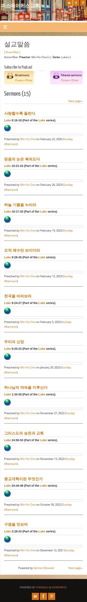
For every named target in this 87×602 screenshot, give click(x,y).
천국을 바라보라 (17, 296)
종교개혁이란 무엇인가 (23, 479)
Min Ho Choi (28, 139)
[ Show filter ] (12, 52)
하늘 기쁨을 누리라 (20, 205)
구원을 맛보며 (16, 524)
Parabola (42, 587)
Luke (7, 120)
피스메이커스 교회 (20, 5)
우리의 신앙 (14, 342)
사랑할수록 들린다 (19, 113)
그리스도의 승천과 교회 (24, 433)
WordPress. (59, 587)
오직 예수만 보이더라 (22, 250)
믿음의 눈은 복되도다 (22, 159)
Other (28, 80)
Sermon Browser (44, 568)
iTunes (19, 80)
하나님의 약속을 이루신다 (25, 387)
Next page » (75, 101)
